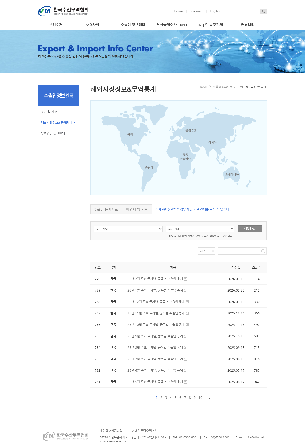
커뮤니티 (247, 24)
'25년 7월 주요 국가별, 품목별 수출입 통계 (155, 359)
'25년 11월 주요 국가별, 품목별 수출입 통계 (156, 313)
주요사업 (92, 24)
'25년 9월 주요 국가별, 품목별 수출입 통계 (155, 336)
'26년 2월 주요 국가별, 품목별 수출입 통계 (155, 279)
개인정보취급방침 (111, 431)
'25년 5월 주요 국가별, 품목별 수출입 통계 (155, 382)
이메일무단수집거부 (145, 431)
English (215, 11)
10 (200, 397)
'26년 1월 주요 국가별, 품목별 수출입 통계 (155, 290)
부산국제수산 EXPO (172, 24)
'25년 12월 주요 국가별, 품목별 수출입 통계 (156, 301)
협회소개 (55, 24)
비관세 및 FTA (136, 209)
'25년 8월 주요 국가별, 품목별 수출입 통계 (155, 347)
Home (178, 11)
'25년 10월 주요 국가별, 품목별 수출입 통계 (156, 324)
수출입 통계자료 (106, 209)
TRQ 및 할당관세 (210, 24)
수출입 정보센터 (133, 24)
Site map (196, 11)
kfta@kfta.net (255, 437)
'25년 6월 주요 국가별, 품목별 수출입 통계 (155, 370)
